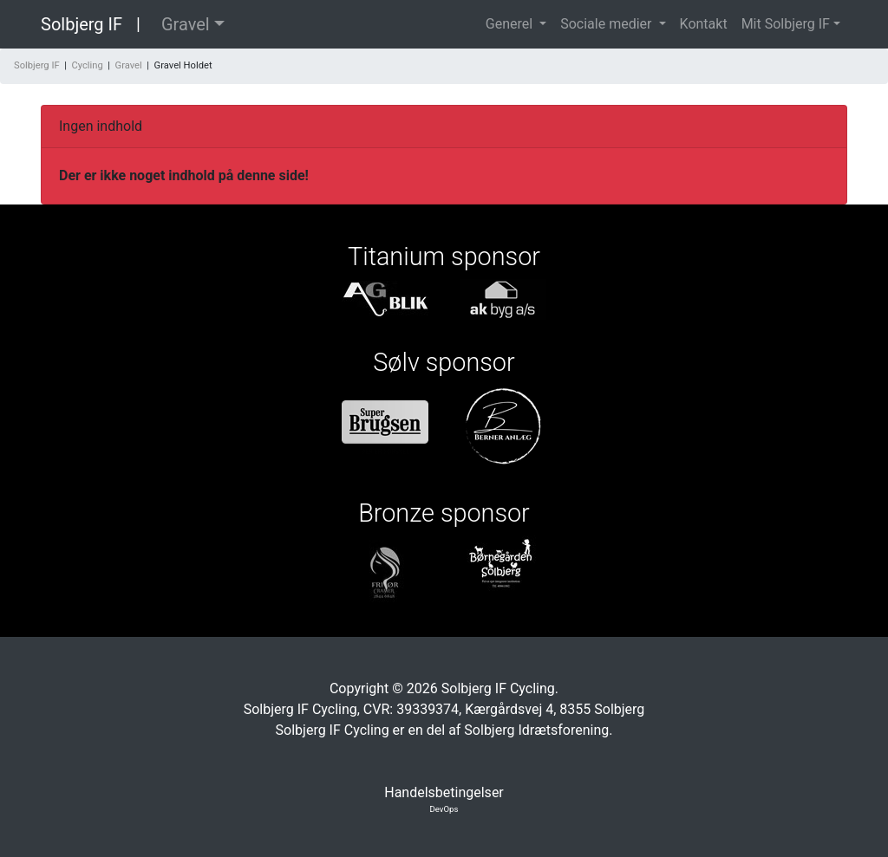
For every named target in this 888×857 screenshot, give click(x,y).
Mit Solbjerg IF (785, 24)
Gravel (185, 24)
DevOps (444, 809)
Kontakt (704, 24)
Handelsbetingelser (444, 792)
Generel (511, 24)
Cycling (86, 65)
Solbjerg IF (81, 24)
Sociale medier (607, 24)
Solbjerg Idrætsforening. (538, 730)
